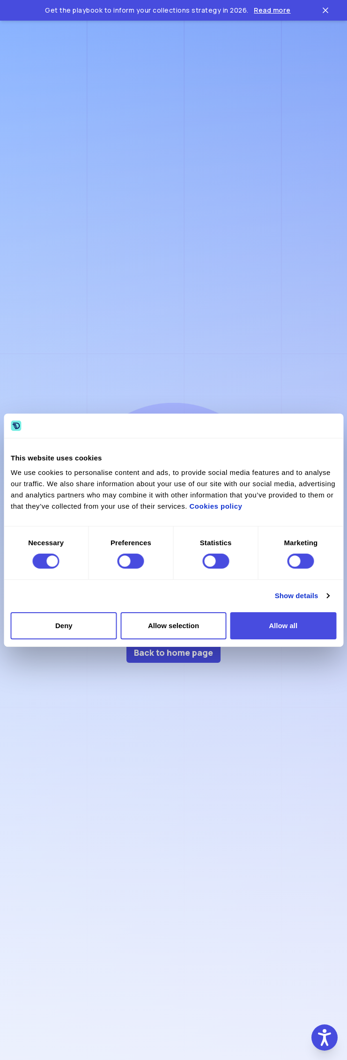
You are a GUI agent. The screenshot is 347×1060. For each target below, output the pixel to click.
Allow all (283, 626)
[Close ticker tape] (325, 10)
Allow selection (173, 626)
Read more (272, 10)
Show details (296, 596)
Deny (64, 626)
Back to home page (173, 652)
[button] (324, 1037)
